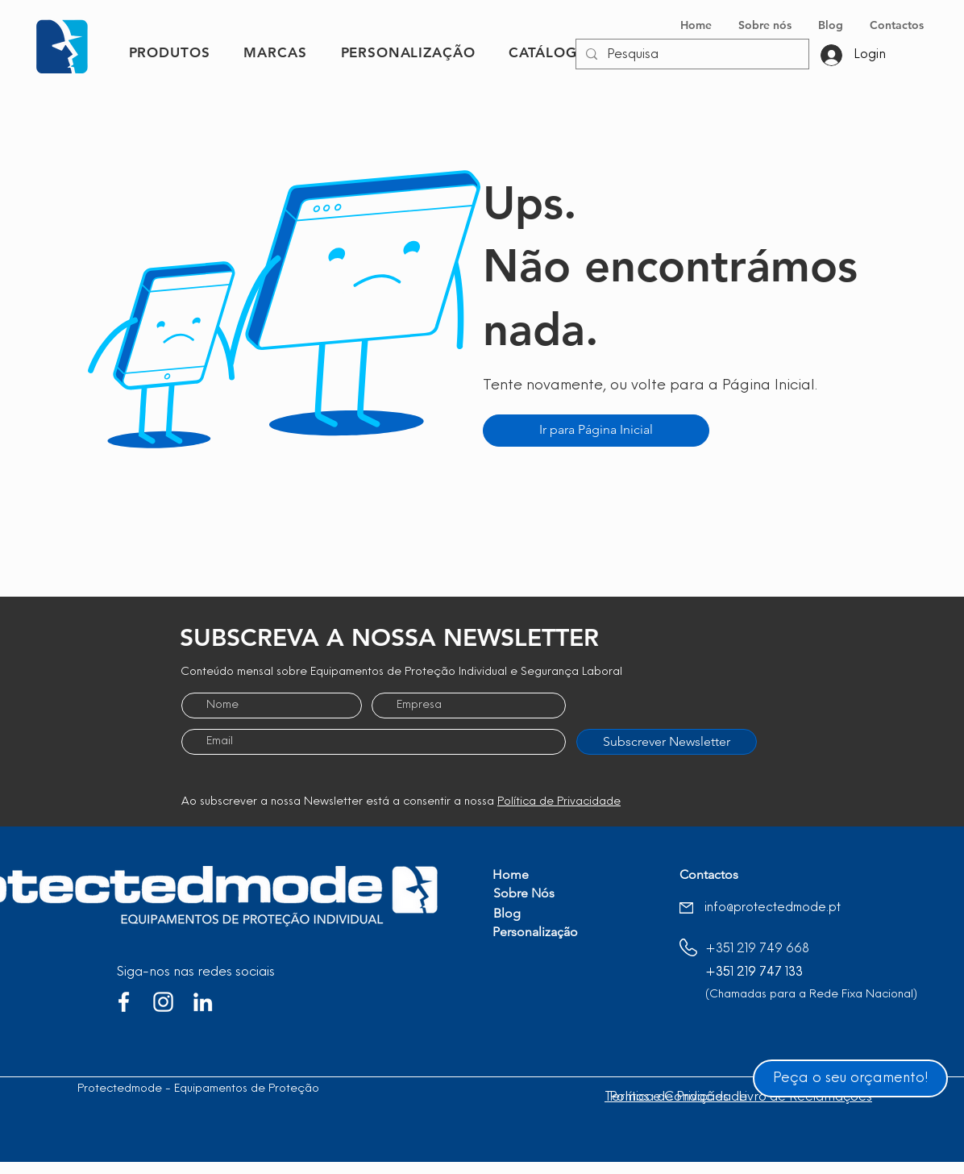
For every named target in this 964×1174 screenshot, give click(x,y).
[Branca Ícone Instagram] (163, 1002)
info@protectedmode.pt (772, 908)
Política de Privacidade (559, 802)
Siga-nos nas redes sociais (196, 972)
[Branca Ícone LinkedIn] (202, 1002)
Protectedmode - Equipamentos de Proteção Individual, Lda (236, 1089)
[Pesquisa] (691, 55)
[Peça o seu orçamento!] (850, 1078)
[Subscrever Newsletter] (666, 742)
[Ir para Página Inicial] (596, 430)
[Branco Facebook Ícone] (123, 1002)
